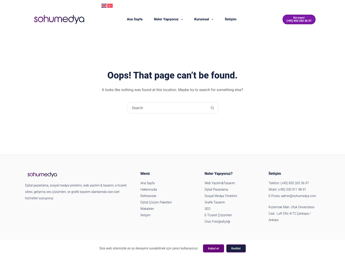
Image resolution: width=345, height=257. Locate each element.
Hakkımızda (148, 189)
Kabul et (213, 248)
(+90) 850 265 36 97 (79, 5)
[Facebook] (308, 6)
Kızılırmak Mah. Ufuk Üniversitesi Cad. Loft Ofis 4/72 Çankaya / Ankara (291, 213)
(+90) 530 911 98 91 (292, 189)
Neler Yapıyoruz (169, 19)
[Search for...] (167, 108)
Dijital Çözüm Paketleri (156, 202)
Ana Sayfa (134, 19)
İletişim (230, 19)
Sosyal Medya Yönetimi (221, 196)
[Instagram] (290, 6)
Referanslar (148, 196)
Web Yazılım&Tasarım (220, 183)
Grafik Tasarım (215, 202)
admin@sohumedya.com (47, 5)
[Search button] (212, 108)
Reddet (236, 248)
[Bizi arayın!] (299, 19)
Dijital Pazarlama (216, 189)
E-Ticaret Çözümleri (218, 215)
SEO (208, 209)
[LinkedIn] (317, 6)
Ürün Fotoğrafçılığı (217, 221)
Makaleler (147, 209)
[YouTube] (299, 6)
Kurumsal (204, 19)
